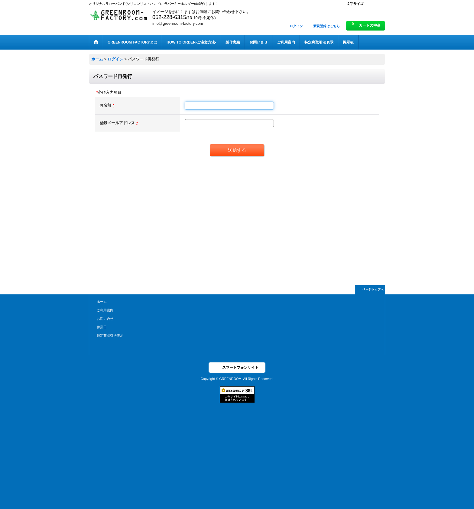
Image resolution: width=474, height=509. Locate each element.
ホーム (102, 301)
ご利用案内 (105, 310)
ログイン (296, 26)
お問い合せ (105, 318)
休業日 (102, 327)
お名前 (105, 105)
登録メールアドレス (117, 123)
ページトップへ (373, 289)
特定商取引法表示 (110, 335)
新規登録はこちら (326, 26)
